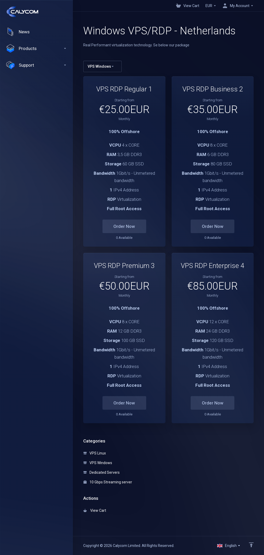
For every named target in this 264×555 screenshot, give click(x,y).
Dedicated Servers (101, 472)
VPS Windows (97, 463)
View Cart (94, 510)
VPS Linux (94, 453)
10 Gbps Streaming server (107, 482)
